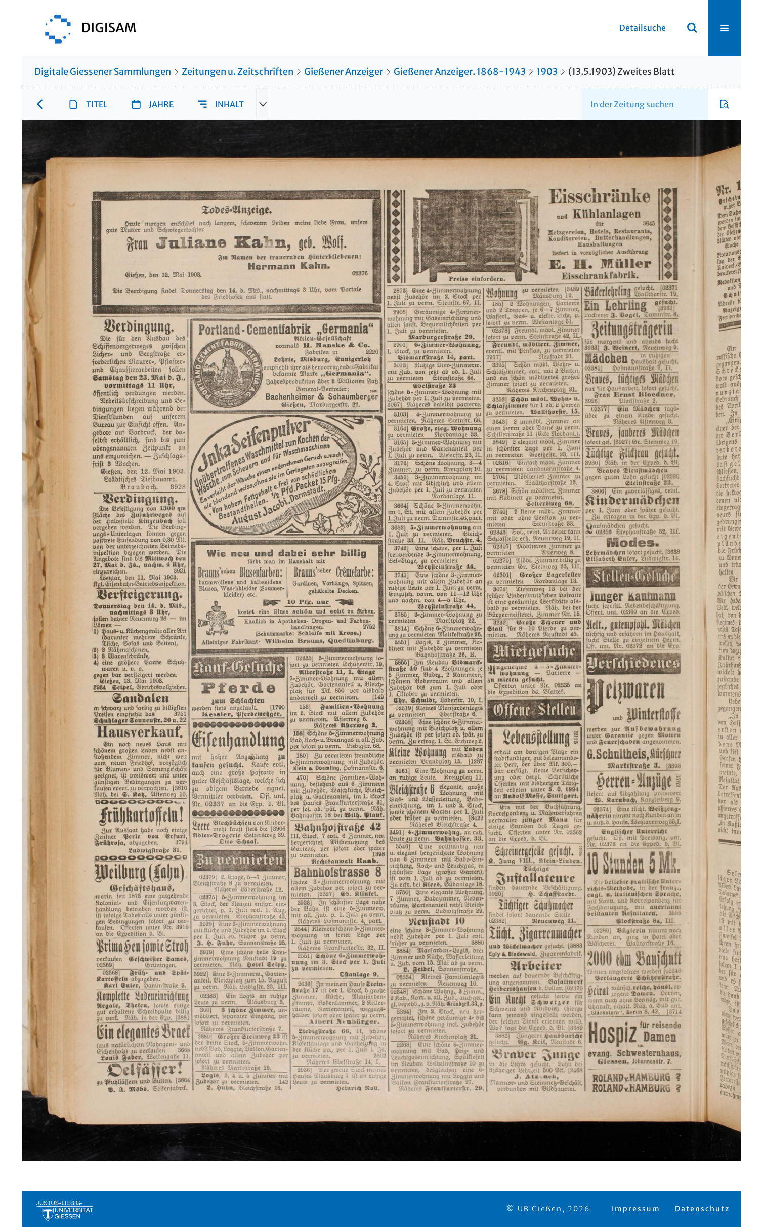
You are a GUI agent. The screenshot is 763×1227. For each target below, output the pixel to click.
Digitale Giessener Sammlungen (102, 71)
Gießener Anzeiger (343, 71)
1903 (547, 71)
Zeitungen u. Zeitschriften (237, 71)
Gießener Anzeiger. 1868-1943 (460, 71)
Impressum (636, 1208)
